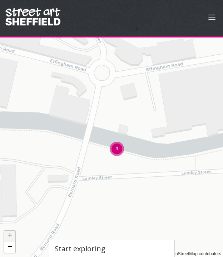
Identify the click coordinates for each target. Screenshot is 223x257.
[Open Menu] (212, 18)
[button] (117, 149)
